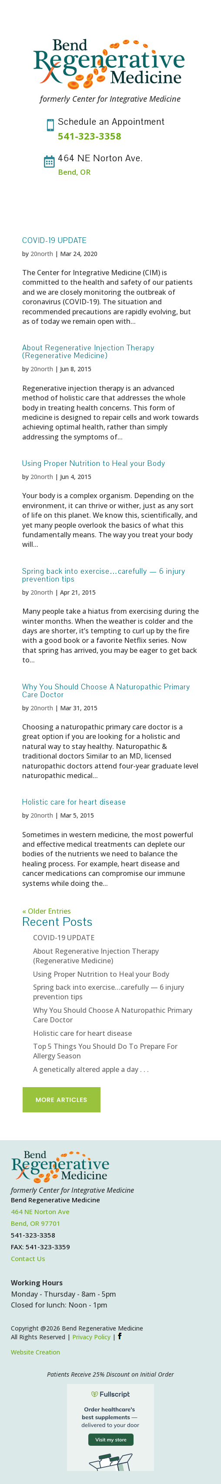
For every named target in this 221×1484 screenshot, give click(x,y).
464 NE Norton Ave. (100, 158)
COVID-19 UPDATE (54, 241)
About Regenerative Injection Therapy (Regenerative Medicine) (88, 352)
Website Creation (35, 1352)
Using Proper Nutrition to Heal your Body (93, 464)
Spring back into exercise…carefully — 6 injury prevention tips (103, 575)
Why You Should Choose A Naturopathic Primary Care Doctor (106, 691)
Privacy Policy (91, 1337)
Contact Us (28, 1258)
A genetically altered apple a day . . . (91, 1069)
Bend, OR (74, 172)
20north (41, 254)
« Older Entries (46, 911)
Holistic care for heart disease (74, 802)
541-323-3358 (89, 135)
